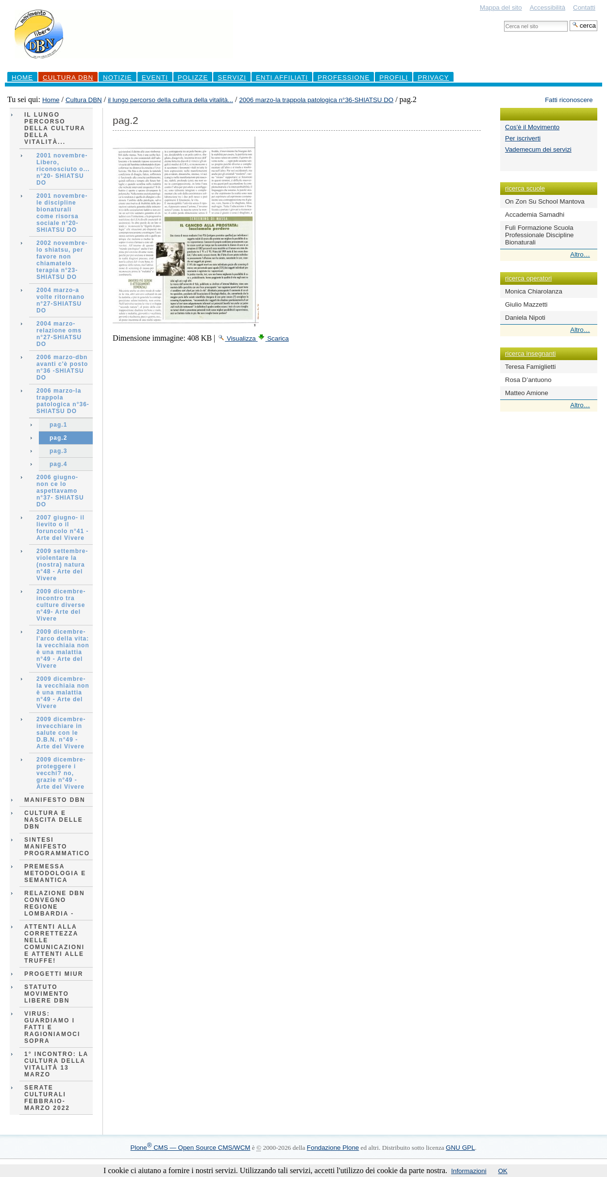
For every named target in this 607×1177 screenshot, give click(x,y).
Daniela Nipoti (525, 317)
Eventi (155, 77)
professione (344, 77)
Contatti (584, 7)
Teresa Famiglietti (530, 366)
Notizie (117, 77)
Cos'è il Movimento (532, 127)
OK (502, 1171)
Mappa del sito (501, 7)
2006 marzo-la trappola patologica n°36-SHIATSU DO (316, 100)
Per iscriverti (522, 138)
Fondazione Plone (333, 1147)
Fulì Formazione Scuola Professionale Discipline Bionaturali (539, 235)
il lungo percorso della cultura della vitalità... (170, 100)
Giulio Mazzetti (526, 304)
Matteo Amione (526, 393)
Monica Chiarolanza (533, 291)
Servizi (232, 77)
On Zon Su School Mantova (545, 201)
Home (22, 77)
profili (393, 77)
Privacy (433, 77)
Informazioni (469, 1171)
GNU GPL (460, 1147)
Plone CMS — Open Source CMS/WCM (191, 1147)
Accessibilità (547, 7)
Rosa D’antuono (528, 379)
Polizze (193, 77)
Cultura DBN (68, 77)
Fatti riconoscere (569, 100)
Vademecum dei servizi (538, 149)
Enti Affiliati (282, 77)
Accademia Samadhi (534, 214)
